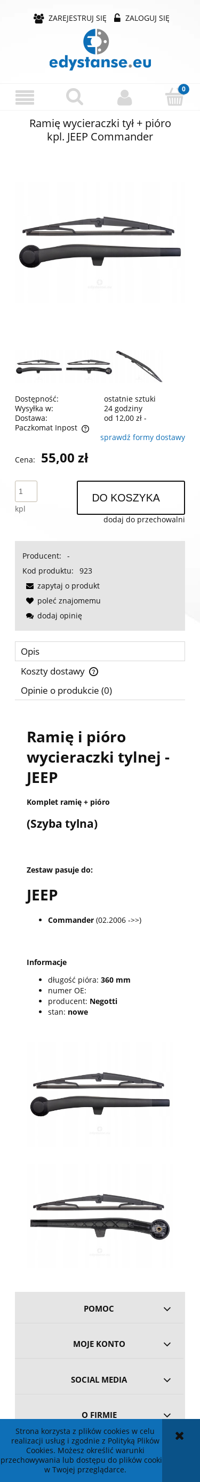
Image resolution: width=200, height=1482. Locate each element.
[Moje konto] (125, 97)
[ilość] (26, 491)
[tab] (100, 651)
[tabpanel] (100, 992)
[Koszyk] (175, 96)
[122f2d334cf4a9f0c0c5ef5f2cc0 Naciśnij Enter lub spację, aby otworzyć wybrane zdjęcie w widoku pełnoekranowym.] (100, 242)
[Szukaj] (75, 96)
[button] (25, 97)
